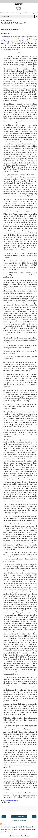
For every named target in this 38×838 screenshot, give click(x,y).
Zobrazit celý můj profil (8, 832)
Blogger (27, 836)
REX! (4, 824)
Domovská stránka (19, 816)
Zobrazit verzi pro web (19, 820)
